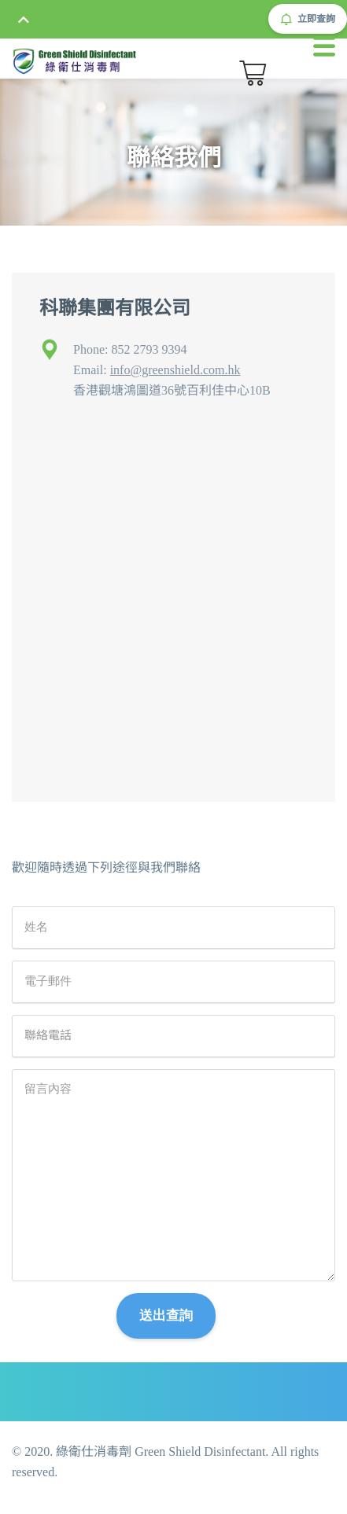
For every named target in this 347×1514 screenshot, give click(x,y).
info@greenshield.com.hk (175, 370)
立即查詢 (307, 19)
